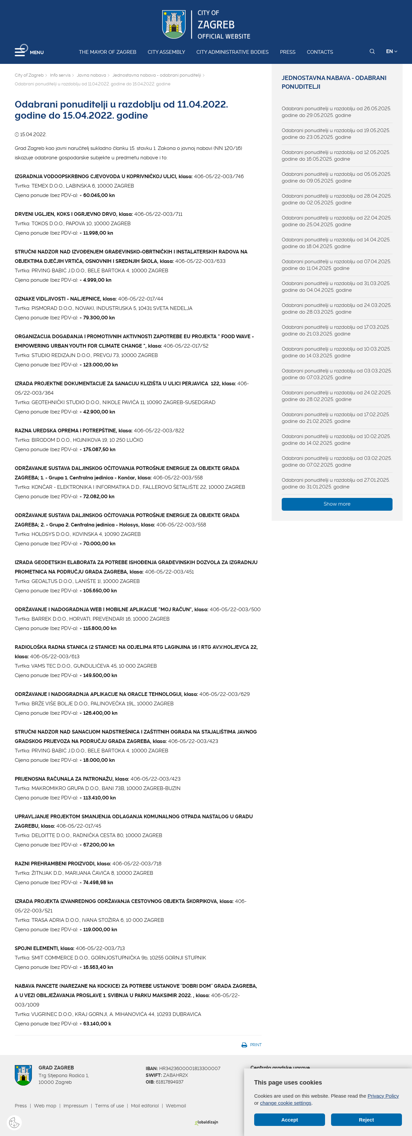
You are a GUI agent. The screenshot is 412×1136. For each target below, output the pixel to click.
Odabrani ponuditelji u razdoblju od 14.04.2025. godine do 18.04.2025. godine (336, 243)
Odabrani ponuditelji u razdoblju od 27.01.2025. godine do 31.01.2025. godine (336, 483)
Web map (45, 1105)
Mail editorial (145, 1105)
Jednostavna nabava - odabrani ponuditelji (156, 75)
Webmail (176, 1105)
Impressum (75, 1105)
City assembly (166, 52)
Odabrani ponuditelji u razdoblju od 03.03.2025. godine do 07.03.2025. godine (337, 374)
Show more (337, 504)
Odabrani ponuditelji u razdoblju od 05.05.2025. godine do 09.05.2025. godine (336, 177)
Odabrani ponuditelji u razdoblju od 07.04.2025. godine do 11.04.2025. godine (336, 265)
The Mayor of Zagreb (107, 52)
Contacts (320, 52)
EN (392, 51)
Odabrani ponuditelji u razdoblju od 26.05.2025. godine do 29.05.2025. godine (336, 112)
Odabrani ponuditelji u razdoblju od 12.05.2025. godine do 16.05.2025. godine (336, 155)
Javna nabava (91, 75)
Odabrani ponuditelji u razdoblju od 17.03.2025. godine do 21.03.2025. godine (336, 330)
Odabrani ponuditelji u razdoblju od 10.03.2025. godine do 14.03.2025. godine (336, 352)
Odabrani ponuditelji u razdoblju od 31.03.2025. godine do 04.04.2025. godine (336, 286)
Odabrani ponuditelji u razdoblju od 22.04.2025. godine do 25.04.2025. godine (337, 221)
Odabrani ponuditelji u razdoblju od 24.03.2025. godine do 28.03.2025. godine (337, 308)
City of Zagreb (29, 75)
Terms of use (109, 1105)
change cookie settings (286, 1103)
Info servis (60, 75)
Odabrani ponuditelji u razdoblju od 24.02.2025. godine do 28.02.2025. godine (337, 396)
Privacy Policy (383, 1096)
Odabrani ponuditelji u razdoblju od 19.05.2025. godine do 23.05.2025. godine (336, 133)
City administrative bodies (232, 52)
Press (287, 52)
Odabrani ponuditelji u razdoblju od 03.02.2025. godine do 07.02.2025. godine (337, 461)
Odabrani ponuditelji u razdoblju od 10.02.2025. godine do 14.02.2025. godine (336, 439)
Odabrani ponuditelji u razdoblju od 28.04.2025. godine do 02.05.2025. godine (337, 199)
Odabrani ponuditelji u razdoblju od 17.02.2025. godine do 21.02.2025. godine (336, 418)
